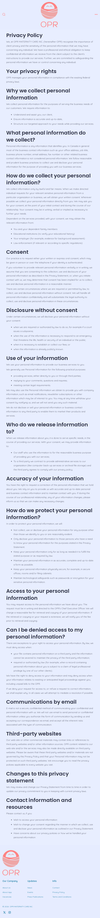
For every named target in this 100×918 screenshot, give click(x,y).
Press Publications (35, 897)
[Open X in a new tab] (4, 912)
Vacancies (6, 897)
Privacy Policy (58, 892)
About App (7, 892)
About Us (6, 888)
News (29, 888)
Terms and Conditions (61, 897)
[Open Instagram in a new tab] (10, 912)
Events (30, 892)
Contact (56, 888)
